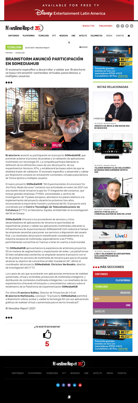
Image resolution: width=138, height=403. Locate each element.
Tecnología (20, 53)
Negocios (125, 292)
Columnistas (96, 35)
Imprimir (83, 47)
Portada (9, 53)
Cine (128, 305)
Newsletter (88, 26)
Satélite (100, 311)
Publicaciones (105, 26)
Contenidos (101, 274)
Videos (109, 35)
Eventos (120, 35)
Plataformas (123, 280)
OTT (97, 298)
